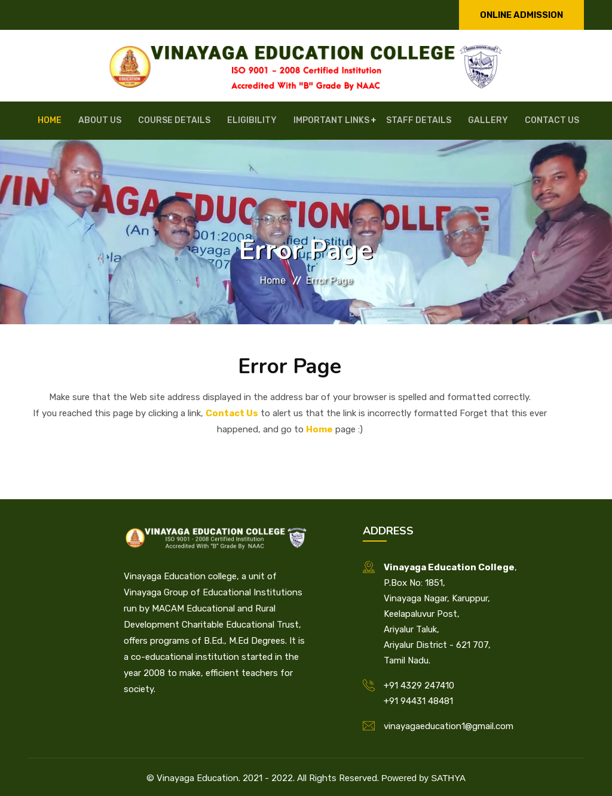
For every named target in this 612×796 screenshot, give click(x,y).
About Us (117, 119)
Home (74, 119)
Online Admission (521, 15)
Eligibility (255, 119)
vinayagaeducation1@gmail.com (448, 723)
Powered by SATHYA (423, 775)
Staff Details (407, 119)
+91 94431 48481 (418, 698)
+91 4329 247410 (419, 683)
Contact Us (526, 119)
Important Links (327, 119)
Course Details (184, 119)
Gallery (469, 119)
